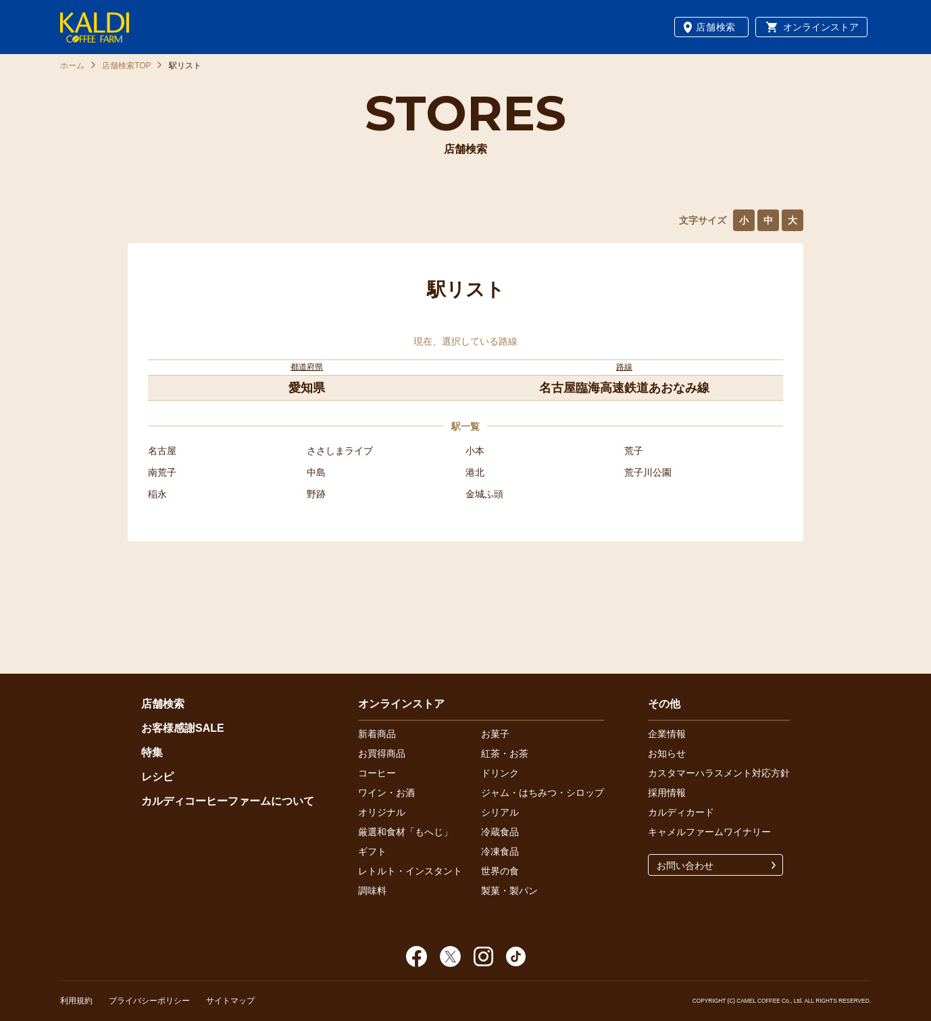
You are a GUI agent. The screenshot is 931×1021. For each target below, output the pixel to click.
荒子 (633, 450)
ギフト (372, 851)
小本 (475, 450)
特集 (152, 752)
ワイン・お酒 (386, 792)
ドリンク (500, 773)
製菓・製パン (509, 890)
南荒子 (162, 472)
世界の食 (500, 871)
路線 (624, 367)
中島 (316, 472)
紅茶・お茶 (504, 753)
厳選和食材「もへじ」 (405, 831)
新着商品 (377, 733)
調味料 (372, 890)
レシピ (157, 776)
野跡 (316, 494)
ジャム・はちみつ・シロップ (542, 792)
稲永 (157, 494)
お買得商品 (381, 753)
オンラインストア (821, 27)
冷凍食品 (500, 851)
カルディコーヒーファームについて (227, 801)
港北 (475, 472)
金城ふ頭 (484, 494)
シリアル (500, 812)
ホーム (72, 65)
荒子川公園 (648, 472)
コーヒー (377, 773)
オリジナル (381, 812)
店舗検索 (716, 27)
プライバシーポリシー (149, 1000)
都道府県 (307, 367)
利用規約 (76, 1000)
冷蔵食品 (500, 831)
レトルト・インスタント (410, 871)
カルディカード (681, 812)
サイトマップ (230, 1000)
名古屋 (162, 450)
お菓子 (495, 733)
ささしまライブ (340, 450)
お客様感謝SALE (182, 728)
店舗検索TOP (126, 65)
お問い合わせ (685, 865)
